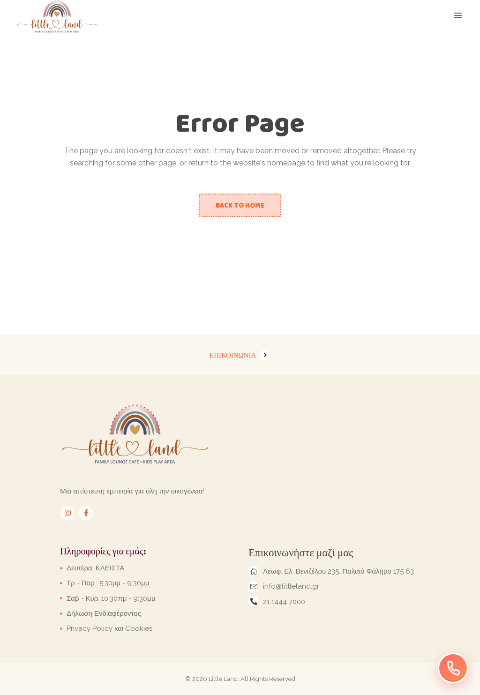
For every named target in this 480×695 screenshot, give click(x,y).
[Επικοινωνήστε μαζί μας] (453, 668)
